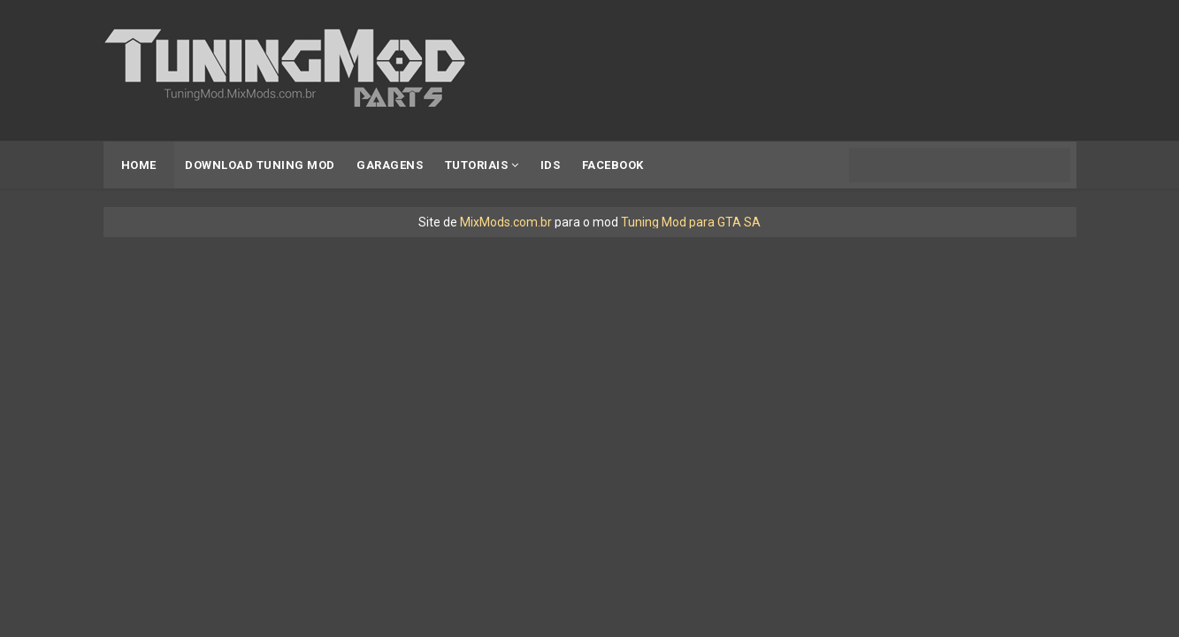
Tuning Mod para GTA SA (691, 222)
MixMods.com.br (506, 222)
